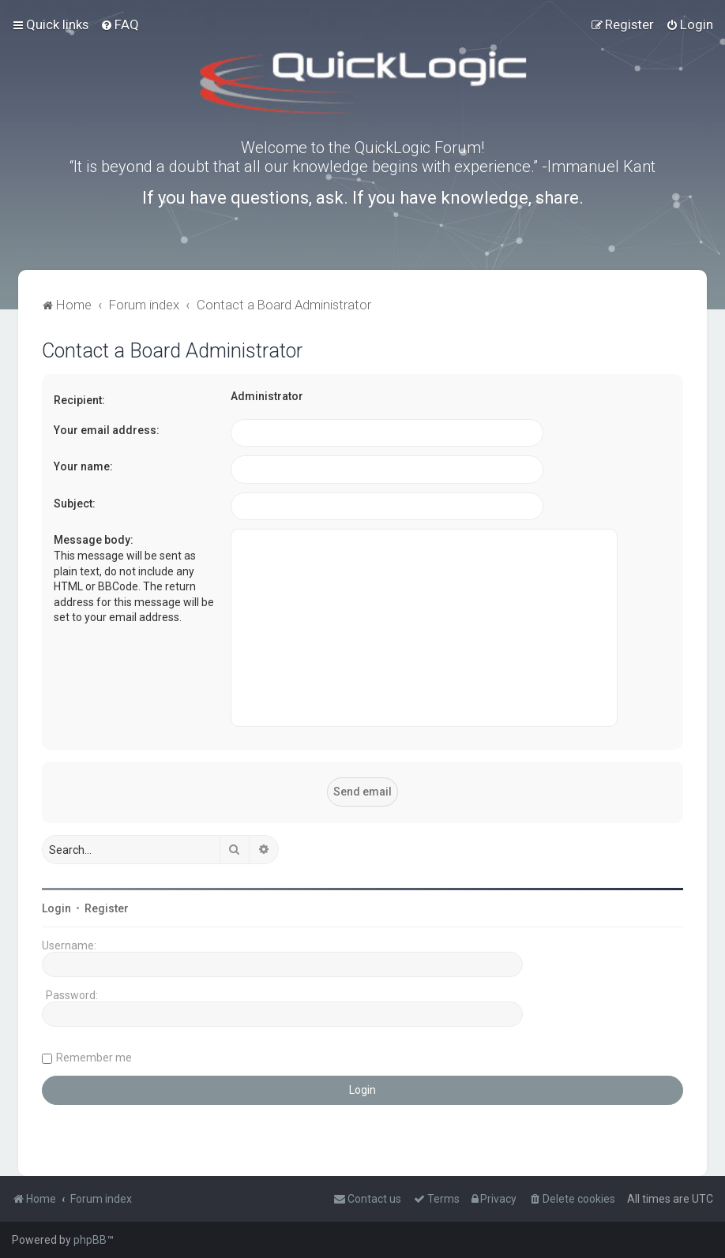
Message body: (93, 540)
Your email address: (107, 430)
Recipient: (79, 400)
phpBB (90, 1240)
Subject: (75, 503)
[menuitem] (119, 24)
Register (107, 908)
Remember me (94, 1057)
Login (56, 908)
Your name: (83, 466)
